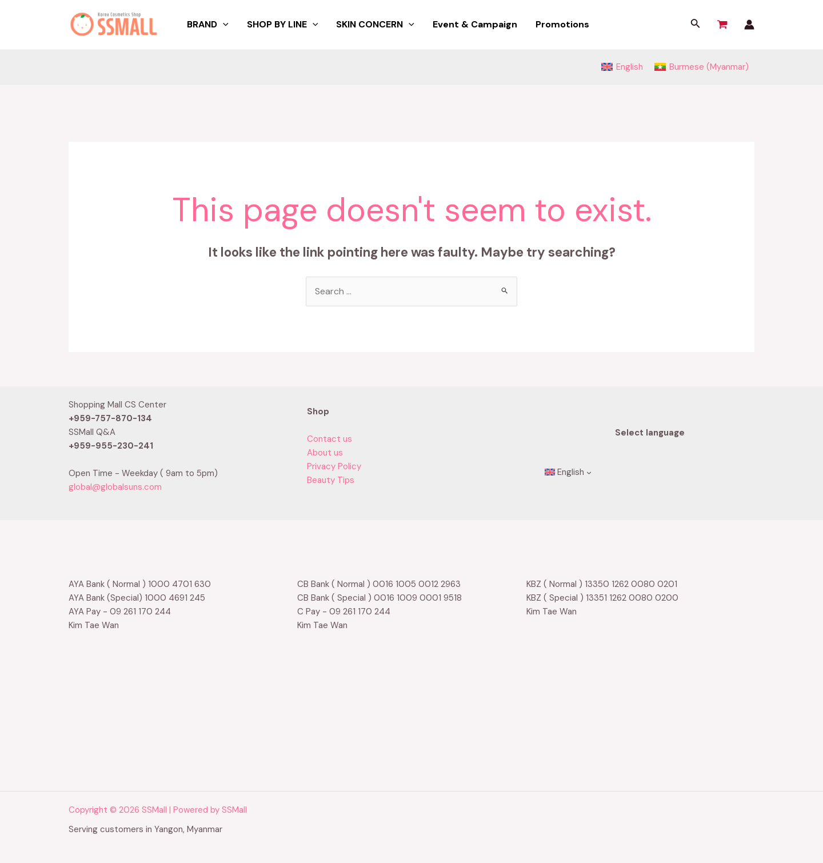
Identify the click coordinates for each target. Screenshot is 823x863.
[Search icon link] (695, 25)
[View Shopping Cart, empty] (722, 25)
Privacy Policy (334, 466)
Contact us (329, 439)
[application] (223, 24)
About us (325, 452)
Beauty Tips (330, 480)
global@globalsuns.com (115, 487)
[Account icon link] (749, 24)
